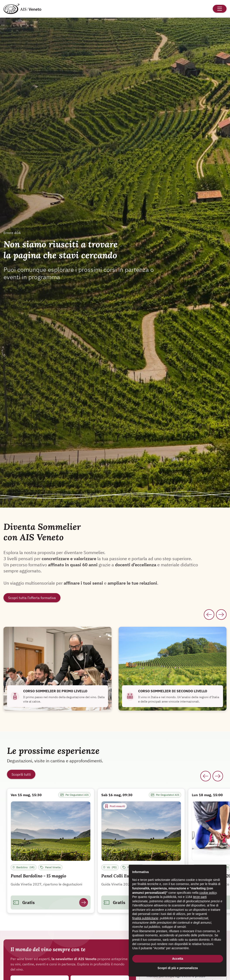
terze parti (200, 897)
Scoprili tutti (21, 774)
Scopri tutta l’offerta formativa (32, 598)
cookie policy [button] (207, 892)
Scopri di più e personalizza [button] (178, 968)
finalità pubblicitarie (145, 918)
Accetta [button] (177, 958)
